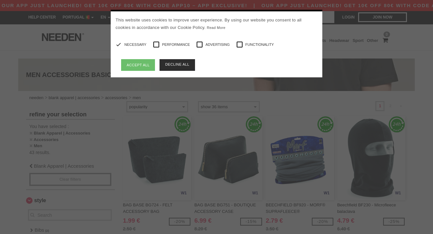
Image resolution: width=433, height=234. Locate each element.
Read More (216, 28)
